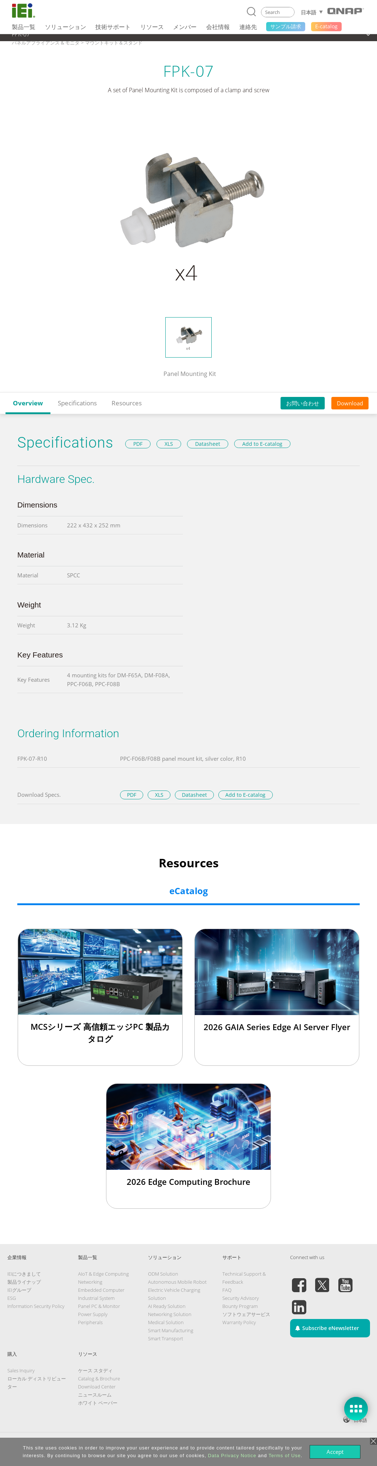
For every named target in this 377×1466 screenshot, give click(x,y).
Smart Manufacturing (170, 1330)
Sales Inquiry (21, 1370)
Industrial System (96, 1298)
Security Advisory (240, 1298)
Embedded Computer (101, 1290)
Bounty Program (240, 1306)
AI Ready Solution (167, 1306)
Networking (90, 1282)
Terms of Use (284, 1455)
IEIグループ (19, 1290)
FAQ (227, 1290)
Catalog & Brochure (99, 1378)
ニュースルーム (95, 1394)
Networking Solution (169, 1314)
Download (350, 403)
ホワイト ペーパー (97, 1402)
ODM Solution (163, 1273)
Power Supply (93, 1314)
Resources (127, 403)
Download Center (97, 1386)
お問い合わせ (302, 403)
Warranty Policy (239, 1322)
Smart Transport (165, 1338)
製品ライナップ (24, 1282)
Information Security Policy (35, 1306)
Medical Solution (166, 1322)
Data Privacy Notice (232, 1455)
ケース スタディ (95, 1370)
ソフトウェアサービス (246, 1314)
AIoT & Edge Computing (103, 1273)
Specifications (77, 403)
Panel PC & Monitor (99, 1306)
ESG (11, 1298)
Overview (28, 403)
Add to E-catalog (262, 443)
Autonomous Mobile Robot (177, 1282)
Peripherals (90, 1322)
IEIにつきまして (24, 1273)
